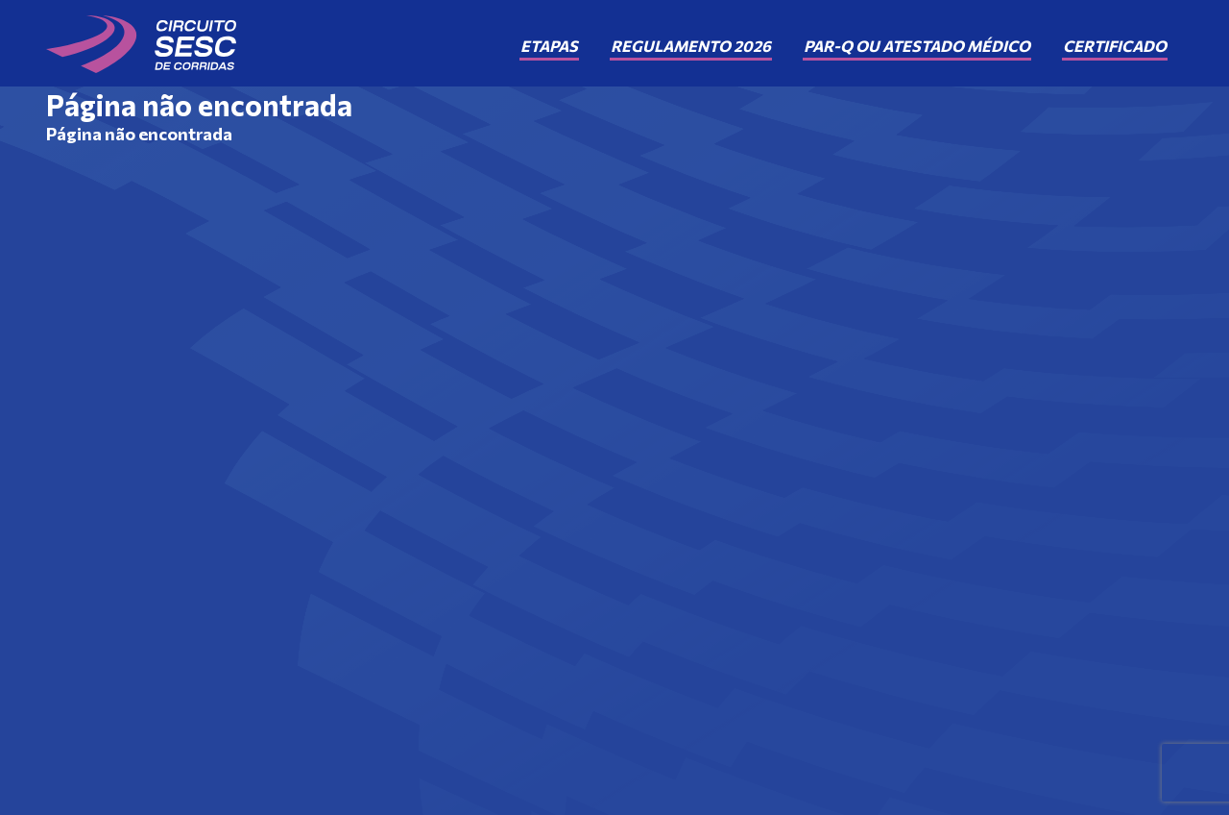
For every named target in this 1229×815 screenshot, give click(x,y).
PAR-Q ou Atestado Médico (917, 46)
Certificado (1115, 46)
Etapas (549, 46)
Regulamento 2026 (691, 46)
